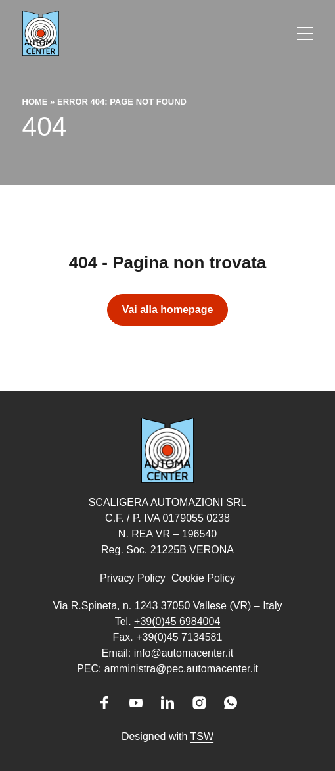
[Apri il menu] (305, 33)
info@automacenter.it (183, 653)
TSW (202, 736)
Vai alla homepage (167, 309)
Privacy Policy (133, 578)
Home (35, 102)
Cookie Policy (203, 578)
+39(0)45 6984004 (177, 621)
